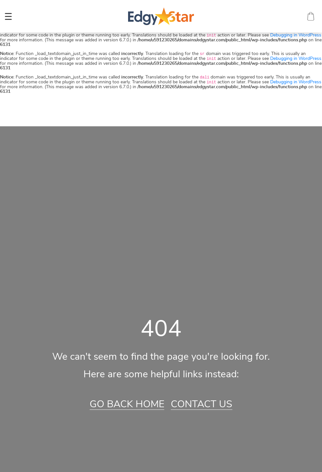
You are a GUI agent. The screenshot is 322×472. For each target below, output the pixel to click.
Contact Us (201, 404)
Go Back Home (127, 404)
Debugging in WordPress (295, 35)
